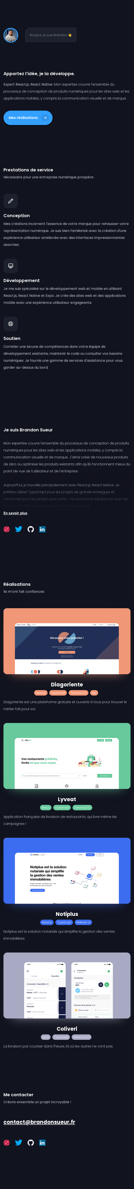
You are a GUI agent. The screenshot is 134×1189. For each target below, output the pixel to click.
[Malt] (6, 529)
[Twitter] (18, 529)
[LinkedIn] (42, 529)
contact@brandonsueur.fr (39, 1122)
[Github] (31, 529)
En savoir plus (15, 513)
